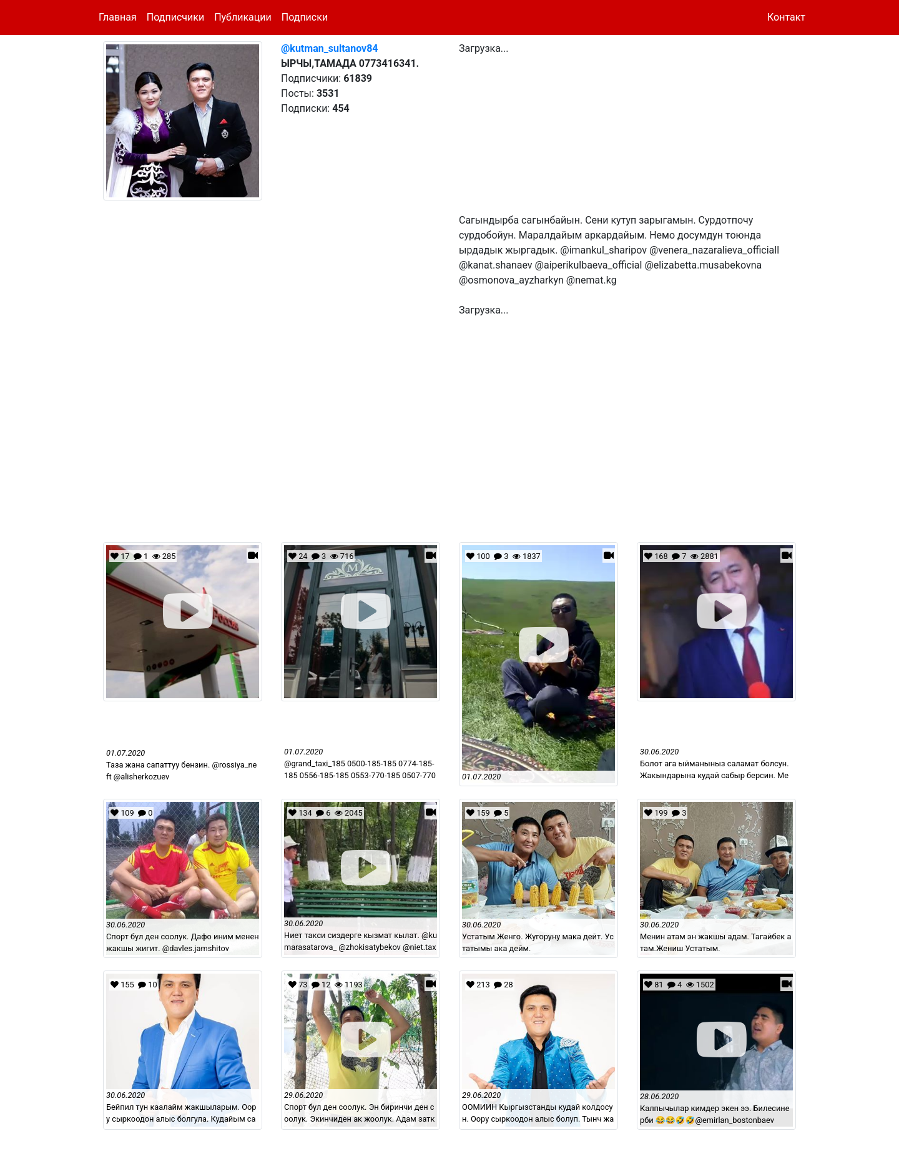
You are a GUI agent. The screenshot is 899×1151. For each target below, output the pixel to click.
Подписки (305, 17)
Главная (118, 17)
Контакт (786, 17)
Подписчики (175, 17)
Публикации (243, 17)
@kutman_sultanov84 (329, 48)
